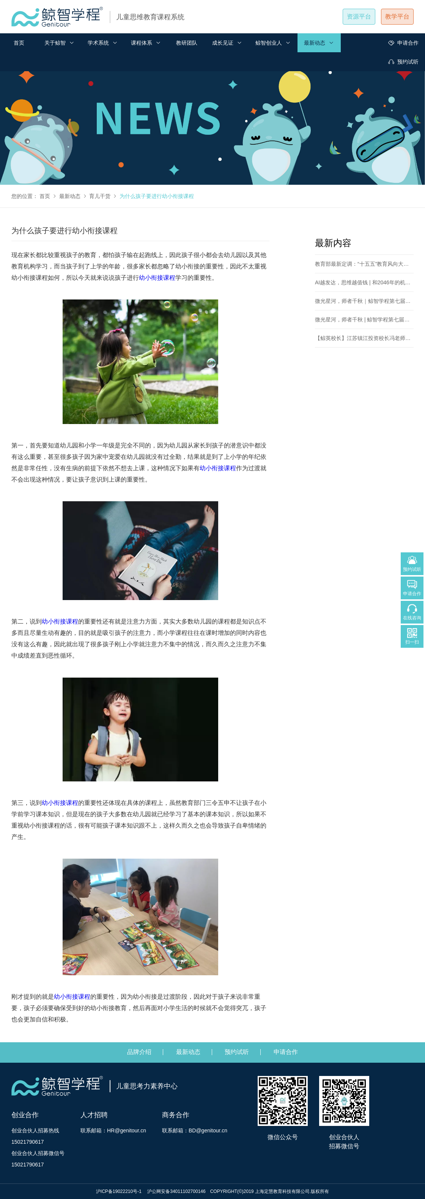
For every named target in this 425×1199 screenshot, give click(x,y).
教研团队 (186, 43)
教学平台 (397, 16)
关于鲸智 (59, 43)
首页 (19, 43)
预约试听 (403, 62)
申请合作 (403, 43)
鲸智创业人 (273, 43)
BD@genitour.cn (208, 1130)
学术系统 (103, 43)
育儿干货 (99, 196)
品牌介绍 (139, 1052)
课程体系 (146, 43)
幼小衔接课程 (157, 277)
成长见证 (227, 43)
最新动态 (319, 43)
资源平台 (359, 16)
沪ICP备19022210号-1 (119, 1191)
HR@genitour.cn (126, 1130)
